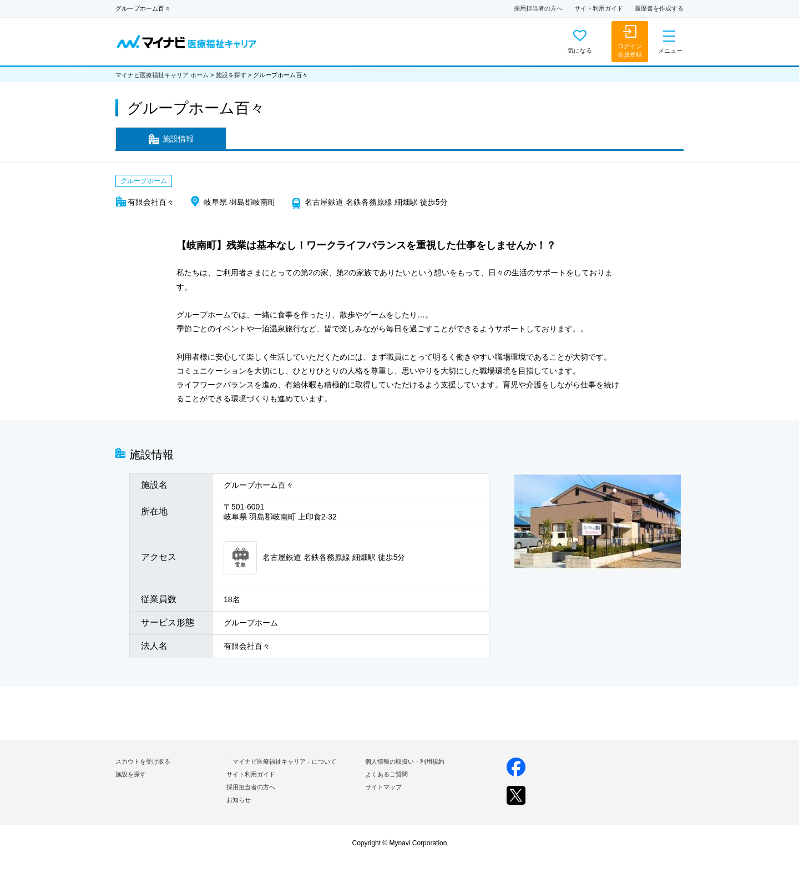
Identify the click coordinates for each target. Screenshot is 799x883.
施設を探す (231, 75)
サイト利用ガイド (598, 8)
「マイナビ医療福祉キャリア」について (281, 761)
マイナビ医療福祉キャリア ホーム (162, 75)
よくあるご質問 (386, 774)
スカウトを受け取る (142, 761)
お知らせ (238, 799)
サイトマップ (383, 787)
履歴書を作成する (659, 8)
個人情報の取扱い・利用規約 (404, 761)
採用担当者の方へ (538, 8)
